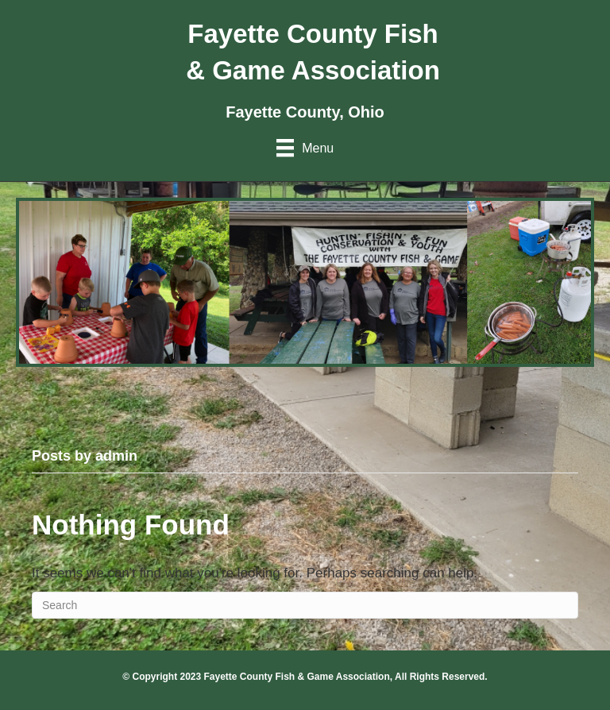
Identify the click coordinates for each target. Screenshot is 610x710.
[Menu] (305, 147)
